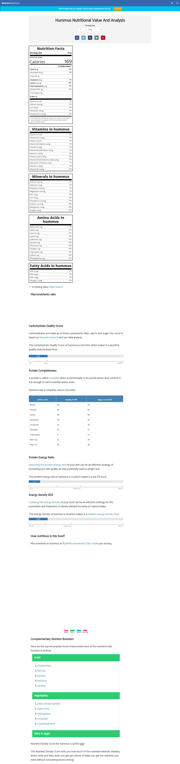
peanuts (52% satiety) (89, 700)
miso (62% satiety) (87, 690)
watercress (84, 469)
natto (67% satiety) (87, 685)
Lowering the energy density (85, 255)
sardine (82, 446)
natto (101, 685)
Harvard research (103, 90)
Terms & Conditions (9, 761)
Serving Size (90, 26)
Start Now (119, 9)
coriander (83, 479)
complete (95, 131)
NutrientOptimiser (156, 761)
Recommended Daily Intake (124, 300)
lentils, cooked (107, 680)
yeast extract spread (89, 464)
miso (100, 690)
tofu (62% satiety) (86, 695)
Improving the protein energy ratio (88, 217)
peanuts (106, 700)
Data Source (56, 300)
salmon (82, 436)
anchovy (83, 441)
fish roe (82, 431)
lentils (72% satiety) (88, 680)
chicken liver (85, 426)
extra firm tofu (105, 695)
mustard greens (87, 484)
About (20, 761)
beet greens (85, 474)
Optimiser (11, 3)
